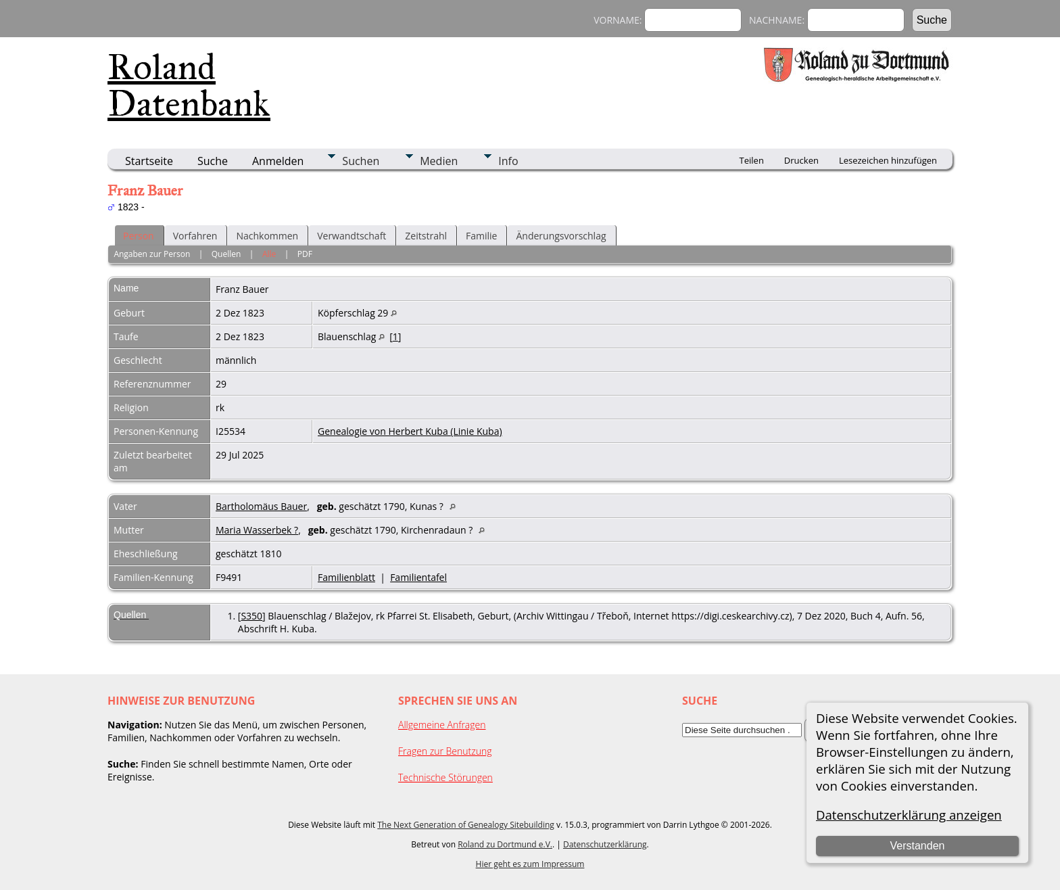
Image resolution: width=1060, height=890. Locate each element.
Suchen (360, 161)
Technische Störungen (445, 777)
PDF (304, 254)
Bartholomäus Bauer (261, 506)
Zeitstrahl (426, 235)
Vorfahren (195, 235)
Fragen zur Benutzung (445, 751)
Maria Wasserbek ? (257, 529)
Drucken (801, 160)
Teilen (752, 160)
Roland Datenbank (188, 85)
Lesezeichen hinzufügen (888, 160)
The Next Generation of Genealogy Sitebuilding (465, 824)
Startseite (149, 161)
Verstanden (917, 845)
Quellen (226, 254)
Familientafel (418, 577)
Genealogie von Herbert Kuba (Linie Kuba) (410, 431)
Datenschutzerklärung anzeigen (909, 814)
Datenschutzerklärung (605, 844)
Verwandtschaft (351, 235)
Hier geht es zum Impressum (530, 864)
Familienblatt (346, 577)
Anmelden (278, 161)
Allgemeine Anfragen (442, 724)
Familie (481, 235)
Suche (212, 161)
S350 (251, 615)
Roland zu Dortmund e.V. (505, 844)
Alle (269, 254)
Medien (439, 161)
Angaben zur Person (152, 254)
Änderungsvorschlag (561, 235)
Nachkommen (267, 235)
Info (508, 161)
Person (138, 235)
